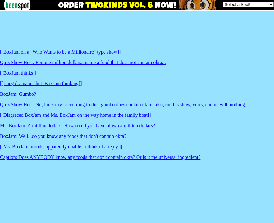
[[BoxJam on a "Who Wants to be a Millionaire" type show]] (60, 52)
